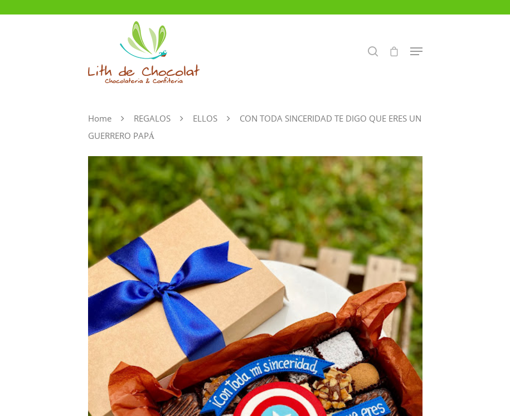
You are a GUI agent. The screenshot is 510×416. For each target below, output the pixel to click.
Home (99, 118)
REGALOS (152, 118)
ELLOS (205, 118)
